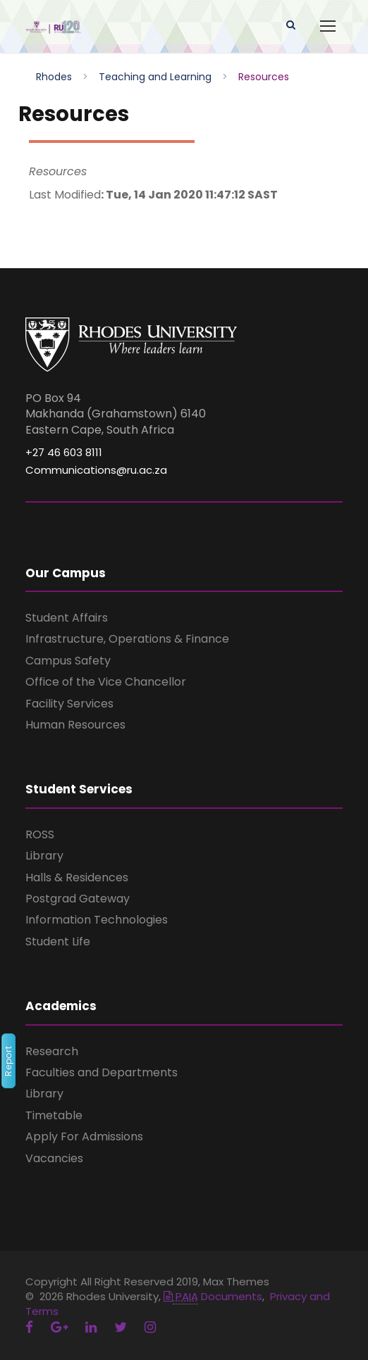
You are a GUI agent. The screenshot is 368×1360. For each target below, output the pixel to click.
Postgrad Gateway (77, 898)
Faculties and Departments (101, 1072)
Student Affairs (66, 618)
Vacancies (54, 1158)
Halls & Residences (76, 877)
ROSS (39, 834)
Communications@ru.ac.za (96, 469)
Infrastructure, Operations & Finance (127, 639)
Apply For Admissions (84, 1136)
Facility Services (69, 703)
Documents (213, 1296)
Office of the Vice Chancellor (105, 682)
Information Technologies (96, 920)
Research (51, 1051)
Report (8, 1060)
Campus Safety (68, 661)
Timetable (53, 1115)
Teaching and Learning (155, 77)
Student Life (57, 941)
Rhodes (54, 77)
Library (44, 856)
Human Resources (75, 725)
